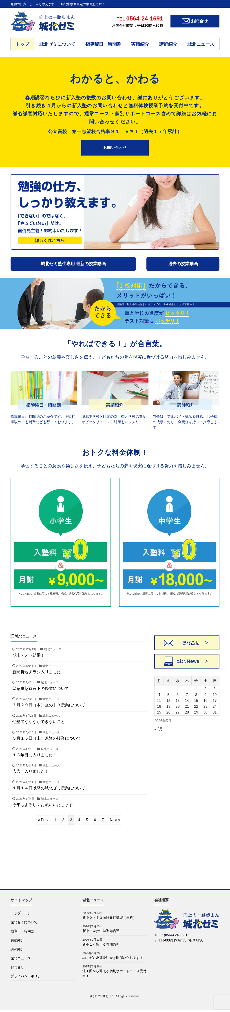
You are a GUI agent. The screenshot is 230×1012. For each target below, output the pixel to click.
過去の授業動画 (183, 263)
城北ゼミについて (57, 44)
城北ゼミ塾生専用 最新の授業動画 (73, 263)
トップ (22, 44)
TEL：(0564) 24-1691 (171, 935)
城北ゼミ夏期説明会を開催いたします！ (114, 958)
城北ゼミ (108, 998)
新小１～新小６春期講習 (102, 945)
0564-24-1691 (137, 18)
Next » (115, 820)
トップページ (21, 913)
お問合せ (18, 969)
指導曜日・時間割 (103, 44)
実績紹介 (140, 44)
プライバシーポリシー (28, 978)
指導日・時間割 (23, 932)
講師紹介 (168, 44)
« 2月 (158, 729)
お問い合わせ (115, 147)
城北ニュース (200, 44)
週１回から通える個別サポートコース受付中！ (114, 975)
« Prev (43, 820)
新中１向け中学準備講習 (102, 931)
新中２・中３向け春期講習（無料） (111, 918)
